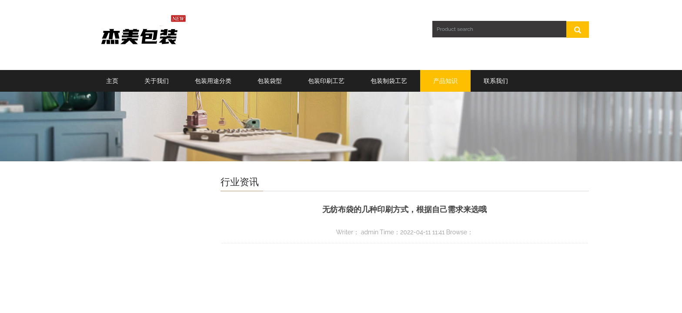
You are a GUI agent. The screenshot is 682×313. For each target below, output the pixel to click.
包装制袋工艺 (389, 80)
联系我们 (496, 80)
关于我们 (156, 80)
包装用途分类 (213, 80)
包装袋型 (269, 80)
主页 (112, 80)
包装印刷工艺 (326, 80)
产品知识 (445, 80)
